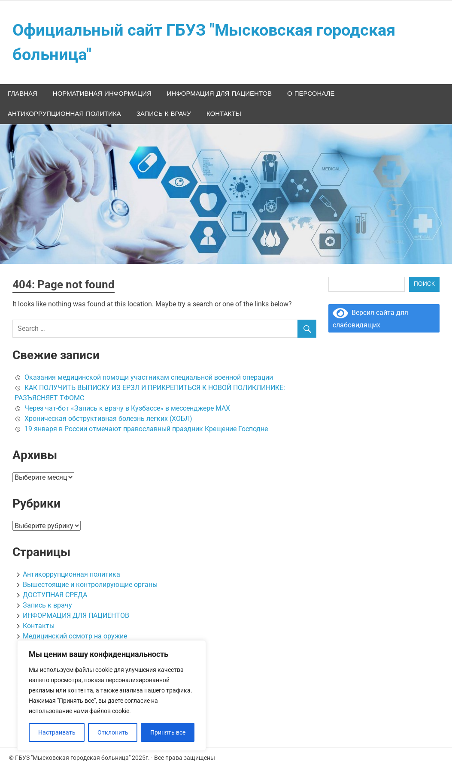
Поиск (424, 284)
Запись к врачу (164, 114)
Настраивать (57, 732)
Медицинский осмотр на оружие (75, 636)
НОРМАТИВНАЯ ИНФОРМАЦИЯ (102, 94)
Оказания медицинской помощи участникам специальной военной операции (148, 377)
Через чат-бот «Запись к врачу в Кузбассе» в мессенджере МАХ (127, 408)
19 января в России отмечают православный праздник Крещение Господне (146, 429)
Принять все (167, 732)
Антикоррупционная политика (64, 114)
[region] (111, 695)
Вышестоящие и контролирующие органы (90, 585)
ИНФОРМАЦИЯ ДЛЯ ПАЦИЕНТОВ (219, 94)
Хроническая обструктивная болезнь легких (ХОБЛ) (108, 418)
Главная (22, 94)
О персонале (310, 94)
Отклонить (112, 732)
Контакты (223, 114)
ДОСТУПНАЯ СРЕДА (55, 595)
